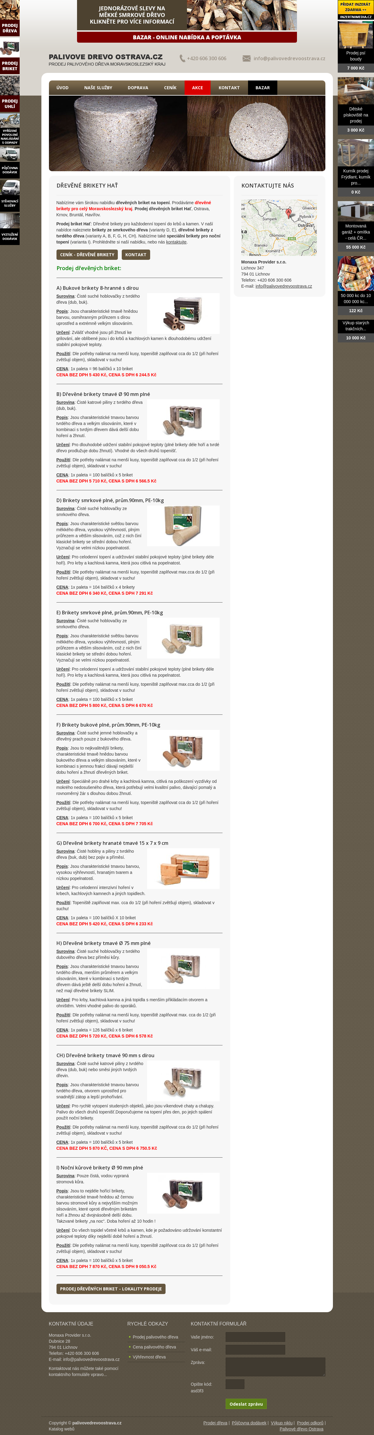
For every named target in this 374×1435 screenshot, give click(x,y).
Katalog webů (62, 1429)
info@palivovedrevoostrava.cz (289, 58)
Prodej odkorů (310, 1422)
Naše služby (98, 87)
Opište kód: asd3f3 (201, 1387)
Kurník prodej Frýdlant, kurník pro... (355, 176)
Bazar (263, 87)
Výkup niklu (282, 1422)
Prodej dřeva (215, 1422)
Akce (197, 87)
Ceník (170, 87)
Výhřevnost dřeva (149, 1357)
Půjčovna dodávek (249, 1422)
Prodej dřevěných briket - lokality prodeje (111, 1289)
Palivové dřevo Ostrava (302, 1429)
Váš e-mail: (201, 1349)
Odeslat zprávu (246, 1404)
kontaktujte (176, 242)
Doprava (138, 87)
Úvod (62, 87)
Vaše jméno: (202, 1337)
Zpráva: (198, 1362)
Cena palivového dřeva (154, 1347)
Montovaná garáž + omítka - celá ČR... (356, 232)
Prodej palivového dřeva (155, 1337)
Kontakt (229, 87)
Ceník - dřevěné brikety (87, 254)
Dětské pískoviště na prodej (355, 114)
